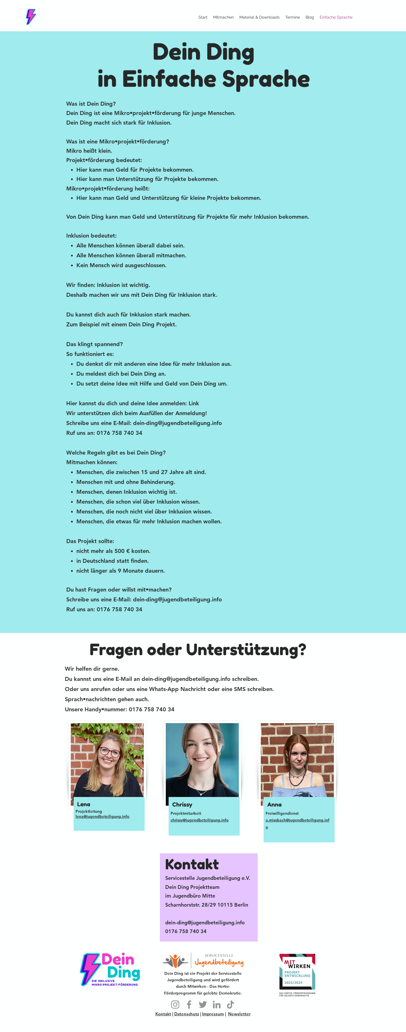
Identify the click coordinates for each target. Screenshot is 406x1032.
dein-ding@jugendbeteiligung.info (177, 423)
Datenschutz (186, 1014)
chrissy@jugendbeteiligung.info (200, 820)
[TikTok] (230, 1004)
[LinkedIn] (216, 1004)
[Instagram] (175, 1004)
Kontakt (163, 1014)
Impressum (213, 1014)
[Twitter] (202, 1004)
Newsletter (239, 1014)
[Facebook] (189, 1004)
